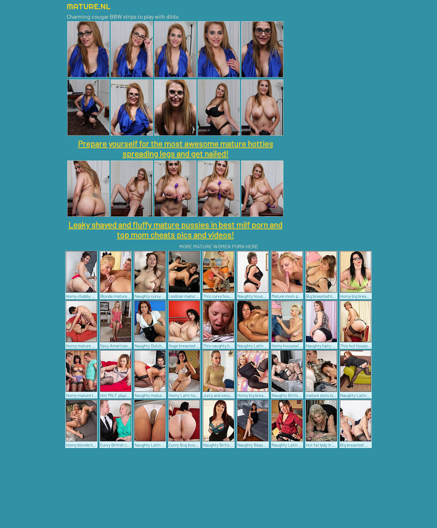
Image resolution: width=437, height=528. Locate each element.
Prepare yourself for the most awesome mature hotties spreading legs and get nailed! (175, 148)
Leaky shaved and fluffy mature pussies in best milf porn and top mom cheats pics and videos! (175, 230)
